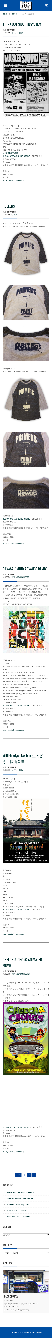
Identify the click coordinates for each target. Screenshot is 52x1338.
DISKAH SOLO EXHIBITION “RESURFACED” (21, 1192)
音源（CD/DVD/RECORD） (21, 577)
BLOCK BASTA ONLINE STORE (16, 156)
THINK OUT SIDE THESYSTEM (22, 24)
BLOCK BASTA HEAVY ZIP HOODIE (18, 1216)
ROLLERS (9, 206)
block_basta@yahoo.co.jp (13, 180)
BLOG (14, 14)
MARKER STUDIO (10, 153)
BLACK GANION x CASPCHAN (16, 1210)
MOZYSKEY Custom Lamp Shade (18, 1204)
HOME (5, 14)
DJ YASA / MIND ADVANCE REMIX (25, 568)
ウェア (14, 214)
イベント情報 (17, 32)
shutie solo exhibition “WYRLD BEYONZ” (20, 1198)
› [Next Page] (34, 1175)
